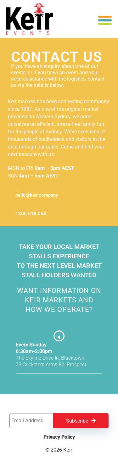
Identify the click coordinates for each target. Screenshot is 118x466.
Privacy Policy (59, 437)
